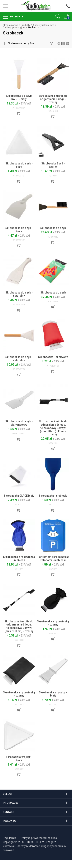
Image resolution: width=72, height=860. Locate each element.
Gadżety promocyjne (14, 27)
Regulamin (9, 837)
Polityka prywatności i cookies (39, 837)
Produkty (16, 16)
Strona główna (10, 25)
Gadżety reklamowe (43, 25)
